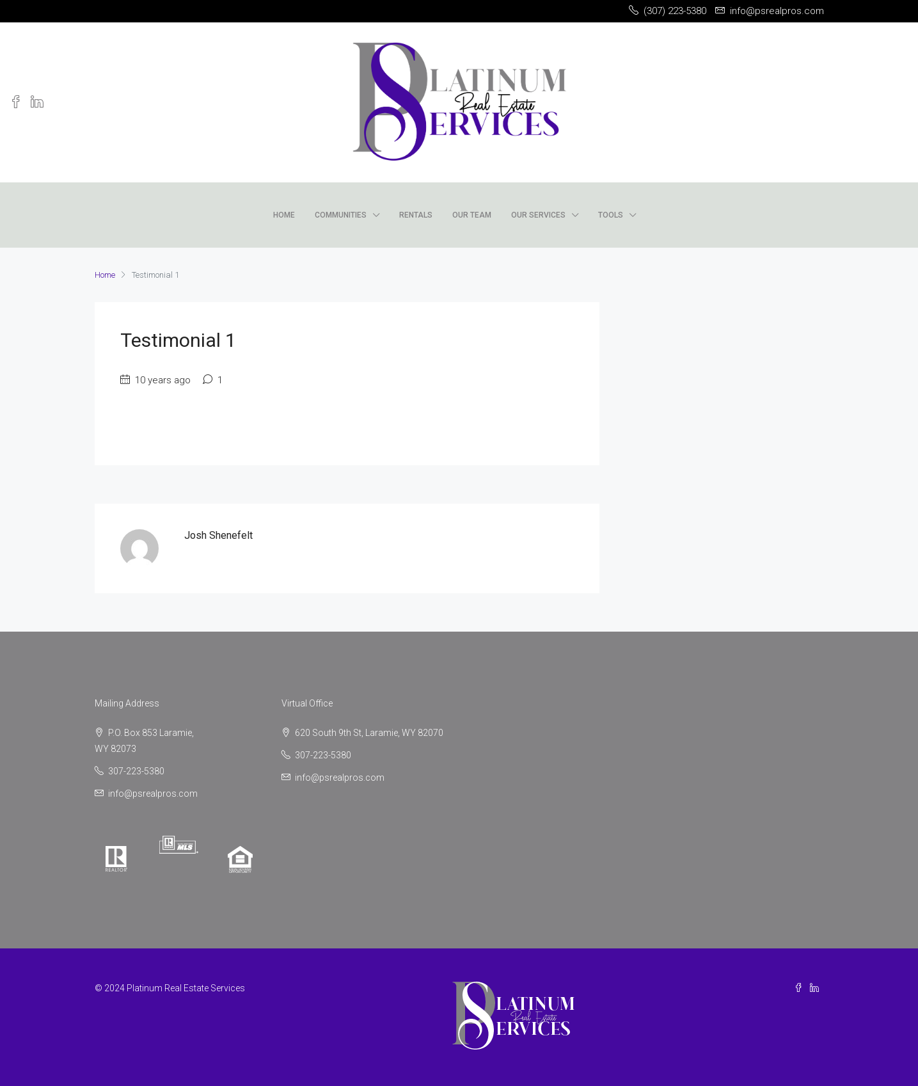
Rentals (415, 215)
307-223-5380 (136, 771)
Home (284, 215)
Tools (610, 215)
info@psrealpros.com (153, 793)
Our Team (471, 215)
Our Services (538, 215)
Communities (341, 215)
